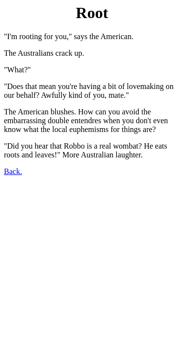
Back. (13, 171)
